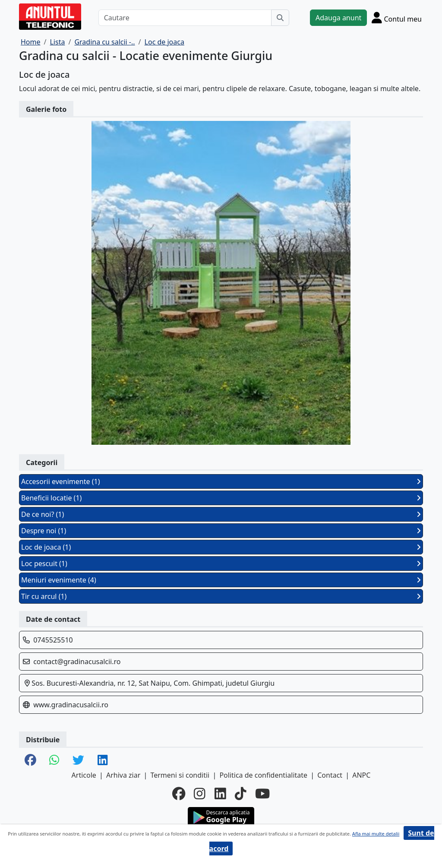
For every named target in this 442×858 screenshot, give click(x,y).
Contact (329, 775)
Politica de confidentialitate (263, 775)
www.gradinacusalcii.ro (70, 704)
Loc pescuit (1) (221, 563)
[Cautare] (185, 17)
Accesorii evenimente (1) (221, 481)
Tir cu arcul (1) (221, 596)
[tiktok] (240, 794)
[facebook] (178, 794)
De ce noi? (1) (221, 514)
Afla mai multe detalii (375, 833)
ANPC (361, 775)
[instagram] (199, 794)
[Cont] (396, 17)
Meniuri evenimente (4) (221, 580)
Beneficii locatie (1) (221, 498)
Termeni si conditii (179, 775)
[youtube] (262, 794)
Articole (84, 775)
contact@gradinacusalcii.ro (76, 661)
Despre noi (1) (221, 530)
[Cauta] (280, 17)
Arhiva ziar (123, 775)
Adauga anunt (338, 17)
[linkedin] (220, 794)
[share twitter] (78, 760)
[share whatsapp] (54, 760)
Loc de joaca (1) (221, 547)
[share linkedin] (103, 760)
